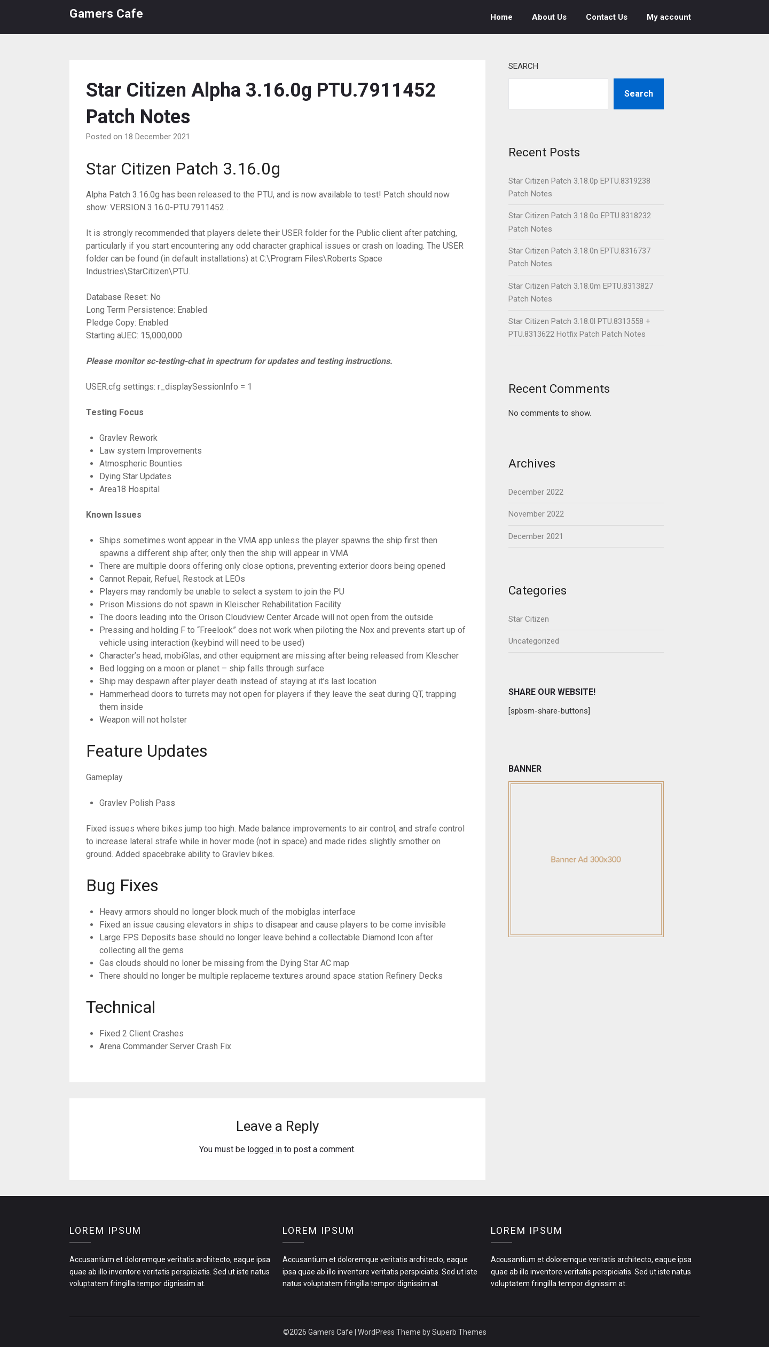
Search (523, 66)
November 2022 (536, 514)
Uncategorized (533, 641)
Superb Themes (459, 1332)
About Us (549, 17)
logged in (264, 1149)
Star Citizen (528, 619)
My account (669, 17)
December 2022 (535, 492)
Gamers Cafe (106, 13)
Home (501, 17)
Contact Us (606, 17)
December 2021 (535, 536)
